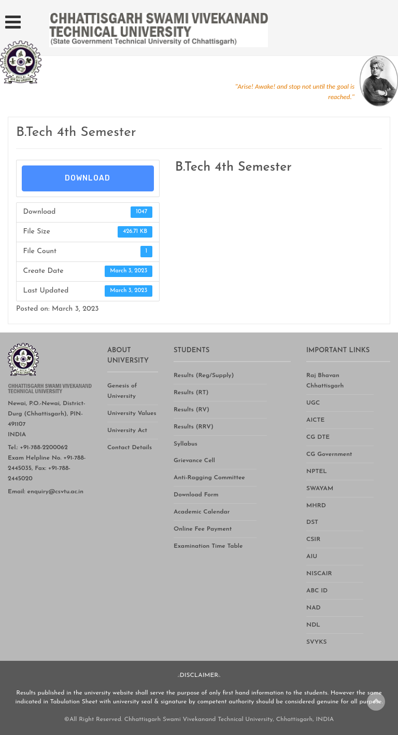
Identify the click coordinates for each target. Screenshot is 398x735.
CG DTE (318, 437)
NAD (313, 608)
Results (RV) (191, 410)
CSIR (313, 539)
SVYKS (316, 642)
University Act (127, 430)
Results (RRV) (194, 427)
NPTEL (316, 471)
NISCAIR (319, 574)
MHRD (316, 506)
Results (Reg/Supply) (204, 375)
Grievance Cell (194, 460)
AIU (311, 556)
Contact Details (129, 448)
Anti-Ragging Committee (209, 478)
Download (87, 178)
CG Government (329, 454)
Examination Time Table (208, 546)
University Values (132, 413)
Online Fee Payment (203, 529)
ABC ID (317, 591)
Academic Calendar (202, 512)
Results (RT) (191, 393)
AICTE (315, 420)
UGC (313, 403)
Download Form (196, 495)
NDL (313, 625)
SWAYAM (319, 489)
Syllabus (185, 444)
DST (312, 522)
